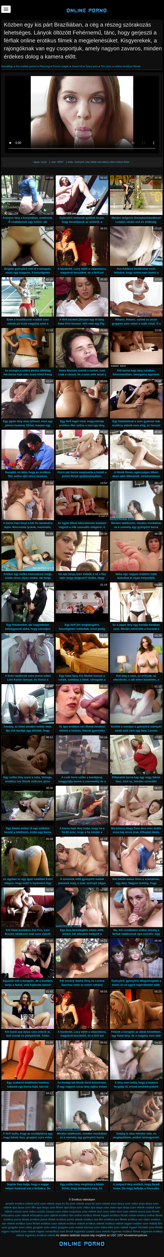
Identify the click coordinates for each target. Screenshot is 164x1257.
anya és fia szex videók (69, 1203)
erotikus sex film (93, 1219)
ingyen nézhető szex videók (18, 1231)
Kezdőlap (7, 66)
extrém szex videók (145, 1223)
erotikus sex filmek (115, 1219)
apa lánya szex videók (131, 1207)
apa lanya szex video (103, 1207)
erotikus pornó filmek (43, 1219)
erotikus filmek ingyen (96, 1215)
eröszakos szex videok (44, 1215)
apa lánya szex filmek (50, 1207)
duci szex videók (127, 1211)
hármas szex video (95, 1227)
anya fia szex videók (97, 1203)
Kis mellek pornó (26, 66)
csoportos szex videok (82, 1211)
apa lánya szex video (77, 1207)
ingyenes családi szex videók (92, 1231)
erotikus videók (95, 1223)
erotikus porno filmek (16, 1219)
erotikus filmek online (123, 1215)
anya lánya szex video (124, 1203)
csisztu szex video (24, 1211)
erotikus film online (70, 1215)
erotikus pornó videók (69, 1219)
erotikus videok (75, 1223)
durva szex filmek (148, 1211)
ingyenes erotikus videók (40, 1235)
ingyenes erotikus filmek (125, 1231)
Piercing (45, 66)
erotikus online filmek (150, 1215)
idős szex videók (118, 1227)
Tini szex (106, 66)
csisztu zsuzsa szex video (52, 1211)
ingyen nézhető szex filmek (145, 1227)
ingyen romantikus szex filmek (54, 1231)
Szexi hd (77, 66)
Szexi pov (92, 66)
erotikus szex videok (53, 1223)
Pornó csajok (61, 66)
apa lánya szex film (24, 1207)
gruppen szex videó (45, 1227)
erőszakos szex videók (15, 1215)
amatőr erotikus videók (19, 1203)
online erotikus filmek (128, 66)
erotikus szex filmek (28, 1223)
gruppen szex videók (70, 1227)
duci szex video (106, 1211)
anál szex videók (44, 1203)
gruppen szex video (20, 1227)
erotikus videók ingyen (119, 1223)
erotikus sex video (139, 1219)
